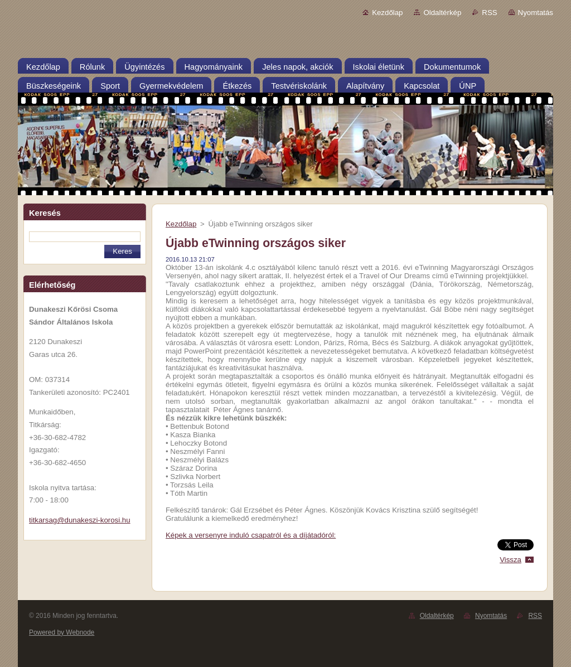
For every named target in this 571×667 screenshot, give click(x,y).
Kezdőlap (387, 12)
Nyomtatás (535, 12)
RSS (489, 12)
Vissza (510, 559)
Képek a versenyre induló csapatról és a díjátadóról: (251, 535)
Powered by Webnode (61, 632)
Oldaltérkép (442, 12)
